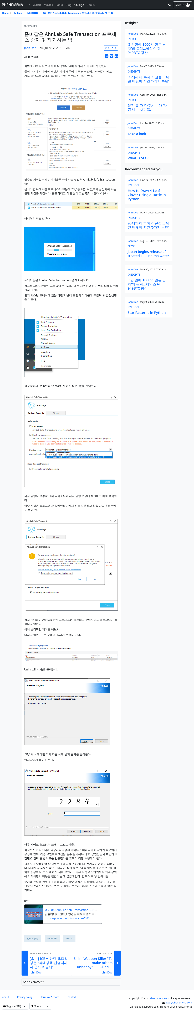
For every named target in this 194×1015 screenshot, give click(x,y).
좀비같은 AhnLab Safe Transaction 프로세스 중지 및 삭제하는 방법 (86, 910)
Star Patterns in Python (147, 312)
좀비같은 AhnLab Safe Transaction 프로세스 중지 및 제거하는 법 (78, 13)
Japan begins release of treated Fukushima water (148, 253)
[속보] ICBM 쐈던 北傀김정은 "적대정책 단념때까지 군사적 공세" (49, 962)
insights (32, 13)
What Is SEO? (138, 158)
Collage (17, 13)
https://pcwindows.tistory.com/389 (67, 918)
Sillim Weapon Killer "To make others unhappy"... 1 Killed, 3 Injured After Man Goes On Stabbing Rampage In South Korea (93, 969)
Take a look (137, 133)
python (133, 185)
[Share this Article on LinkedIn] (116, 56)
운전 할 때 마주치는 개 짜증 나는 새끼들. (147, 107)
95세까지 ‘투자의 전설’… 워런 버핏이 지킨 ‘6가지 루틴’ (148, 79)
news (131, 246)
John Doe (30, 48)
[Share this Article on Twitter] (111, 56)
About (5, 997)
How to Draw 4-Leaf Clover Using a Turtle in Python (147, 194)
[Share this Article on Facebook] (106, 56)
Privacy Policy (24, 997)
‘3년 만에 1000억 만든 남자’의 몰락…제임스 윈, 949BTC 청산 (147, 48)
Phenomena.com (159, 998)
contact (72, 997)
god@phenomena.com (179, 1002)
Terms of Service (50, 997)
